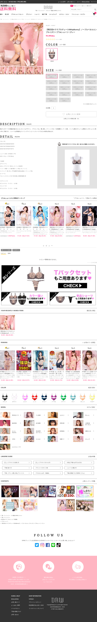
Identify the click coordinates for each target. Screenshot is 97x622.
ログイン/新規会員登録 (83, 1)
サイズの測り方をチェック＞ (90, 104)
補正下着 (44, 14)
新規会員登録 (15, 599)
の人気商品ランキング (13, 198)
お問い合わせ (15, 614)
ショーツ (37, 14)
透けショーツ (77, 5)
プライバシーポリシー (35, 602)
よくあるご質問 (15, 605)
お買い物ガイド (71, 1)
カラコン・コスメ (64, 14)
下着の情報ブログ (16, 611)
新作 (1, 14)
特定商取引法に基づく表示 (36, 605)
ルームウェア (53, 14)
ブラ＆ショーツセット (17, 14)
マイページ (94, 1)
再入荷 (7, 14)
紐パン (83, 5)
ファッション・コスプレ (78, 14)
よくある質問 (62, 1)
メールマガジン (15, 608)
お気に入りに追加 (71, 114)
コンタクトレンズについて (36, 608)
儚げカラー (89, 5)
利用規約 (31, 599)
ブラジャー (29, 14)
